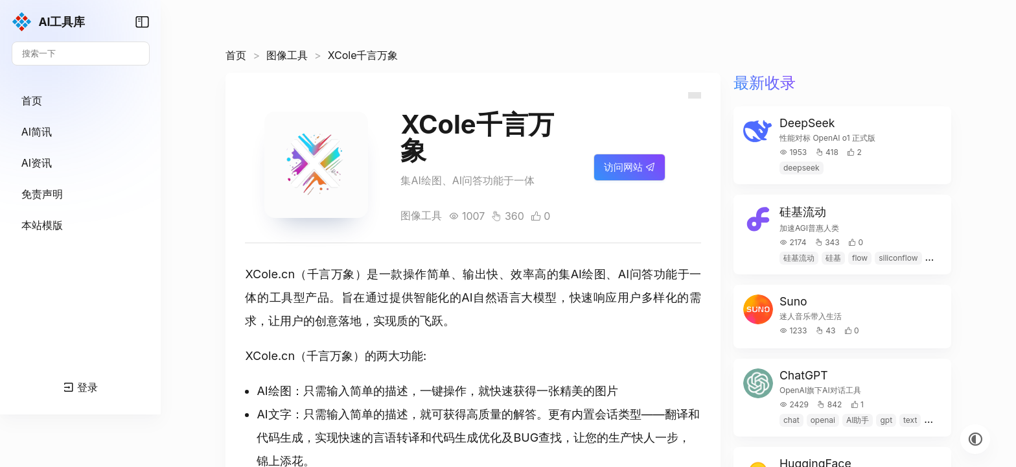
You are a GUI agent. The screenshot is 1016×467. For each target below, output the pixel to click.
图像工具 (308, 55)
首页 (256, 55)
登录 (91, 438)
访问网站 (629, 173)
